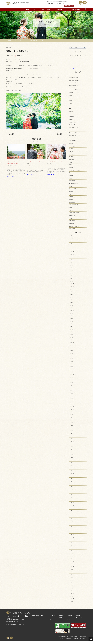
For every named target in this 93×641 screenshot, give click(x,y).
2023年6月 (71, 326)
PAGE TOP (91, 639)
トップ (14, 9)
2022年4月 (71, 363)
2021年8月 (71, 382)
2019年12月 (71, 436)
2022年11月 (71, 345)
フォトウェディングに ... (74, 74)
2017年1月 (71, 529)
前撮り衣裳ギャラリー (61, 9)
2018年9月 (71, 476)
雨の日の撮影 (72, 228)
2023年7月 (71, 323)
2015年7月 (71, 574)
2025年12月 (71, 249)
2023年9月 (71, 318)
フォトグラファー (73, 97)
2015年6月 (71, 577)
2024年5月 (71, 297)
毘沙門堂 (71, 196)
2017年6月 (71, 516)
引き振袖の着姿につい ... (74, 77)
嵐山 (70, 172)
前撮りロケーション (46, 9)
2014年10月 (71, 598)
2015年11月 (71, 564)
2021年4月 (71, 393)
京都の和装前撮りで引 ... (74, 85)
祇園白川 (71, 207)
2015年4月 (71, 582)
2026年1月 (71, 246)
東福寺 (70, 186)
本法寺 (70, 108)
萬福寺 (70, 218)
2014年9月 (71, 601)
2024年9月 (71, 289)
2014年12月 (71, 593)
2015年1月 (71, 590)
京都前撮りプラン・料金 (30, 9)
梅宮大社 (71, 191)
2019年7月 (71, 449)
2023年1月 (71, 339)
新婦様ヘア (71, 178)
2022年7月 (71, 355)
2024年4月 (71, 299)
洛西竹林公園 (72, 202)
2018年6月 (71, 484)
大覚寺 (70, 162)
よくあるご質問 (72, 122)
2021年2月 (71, 398)
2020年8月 (71, 414)
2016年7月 (71, 545)
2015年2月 (71, 588)
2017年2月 (71, 526)
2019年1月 (71, 465)
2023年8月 (71, 321)
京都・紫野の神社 (73, 135)
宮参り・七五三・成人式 (74, 170)
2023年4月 (71, 331)
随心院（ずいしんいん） (74, 226)
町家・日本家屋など (73, 204)
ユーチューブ (72, 124)
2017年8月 (71, 510)
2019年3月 (71, 460)
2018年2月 (71, 494)
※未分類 (71, 111)
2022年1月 (71, 371)
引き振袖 (71, 92)
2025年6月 (71, 265)
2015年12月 (71, 561)
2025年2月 (71, 275)
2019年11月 (71, 438)
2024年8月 (71, 291)
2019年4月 (71, 457)
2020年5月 (71, 422)
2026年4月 (71, 238)
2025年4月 (71, 270)
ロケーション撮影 (73, 132)
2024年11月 (71, 283)
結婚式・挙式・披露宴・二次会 (76, 212)
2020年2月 (71, 430)
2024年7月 (71, 294)
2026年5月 (71, 235)
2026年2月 (71, 243)
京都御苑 (71, 143)
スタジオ (71, 119)
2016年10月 (71, 537)
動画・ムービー (72, 151)
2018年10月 (71, 473)
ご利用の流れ (69, 615)
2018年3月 (71, 492)
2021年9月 (71, 379)
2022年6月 (71, 358)
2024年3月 (71, 302)
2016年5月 (71, 550)
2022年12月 (71, 342)
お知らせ (71, 114)
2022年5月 (71, 361)
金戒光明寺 (71, 106)
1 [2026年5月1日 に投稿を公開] (80, 57)
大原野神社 (71, 159)
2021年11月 (71, 377)
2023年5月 (71, 329)
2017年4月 (71, 521)
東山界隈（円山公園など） (75, 183)
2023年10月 (71, 315)
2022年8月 (71, 353)
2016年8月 (71, 542)
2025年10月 (71, 254)
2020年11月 (71, 406)
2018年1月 (71, 497)
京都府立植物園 (72, 140)
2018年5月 (71, 486)
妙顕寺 (70, 164)
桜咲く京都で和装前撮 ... (74, 80)
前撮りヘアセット (35, 615)
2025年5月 (71, 267)
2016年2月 (71, 558)
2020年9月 (71, 412)
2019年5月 (71, 454)
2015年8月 (71, 572)
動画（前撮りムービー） (74, 154)
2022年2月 (71, 369)
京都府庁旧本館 (72, 138)
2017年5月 (71, 518)
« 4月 (73, 68)
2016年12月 (71, 532)
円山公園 (71, 148)
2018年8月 (71, 478)
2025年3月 (71, 273)
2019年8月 (71, 446)
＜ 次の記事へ (11, 134)
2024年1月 (71, 307)
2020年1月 (71, 433)
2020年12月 (71, 403)
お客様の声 (71, 116)
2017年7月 (71, 513)
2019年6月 (71, 452)
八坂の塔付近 (72, 146)
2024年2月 (71, 305)
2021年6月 (71, 388)
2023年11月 (71, 313)
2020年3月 (71, 427)
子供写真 (71, 167)
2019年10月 (71, 441)
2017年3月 (71, 524)
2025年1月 (71, 278)
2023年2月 (71, 337)
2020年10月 (71, 409)
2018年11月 (71, 470)
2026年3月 (71, 241)
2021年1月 (71, 401)
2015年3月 (71, 585)
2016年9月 (71, 540)
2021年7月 (71, 385)
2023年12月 (71, 310)
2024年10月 (71, 286)
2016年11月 (71, 534)
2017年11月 (71, 502)
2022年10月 (71, 347)
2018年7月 (71, 481)
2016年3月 (71, 556)
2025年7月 (71, 262)
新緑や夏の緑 (72, 180)
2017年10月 (71, 505)
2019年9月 (71, 444)
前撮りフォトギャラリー (77, 9)
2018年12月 (71, 468)
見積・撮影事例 (72, 220)
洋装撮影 (71, 199)
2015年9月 (71, 569)
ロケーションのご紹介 (74, 127)
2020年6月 (71, 420)
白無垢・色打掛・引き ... (74, 82)
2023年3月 (71, 334)
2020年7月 (71, 417)
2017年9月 (71, 508)
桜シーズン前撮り (73, 188)
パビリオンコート (73, 130)
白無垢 (70, 100)
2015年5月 (71, 580)
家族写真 (42, 615)
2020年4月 (71, 425)
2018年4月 (71, 489)
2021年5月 (71, 390)
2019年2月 (71, 462)
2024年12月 (71, 281)
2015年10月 (71, 566)
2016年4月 (71, 553)
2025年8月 (71, 259)
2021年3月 (71, 395)
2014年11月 (71, 596)
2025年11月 (71, 251)
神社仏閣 (71, 210)
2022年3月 (71, 366)
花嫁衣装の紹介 (72, 215)
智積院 (70, 95)
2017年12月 (71, 500)
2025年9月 (71, 257)
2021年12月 (71, 374)
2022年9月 (71, 350)
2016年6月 (71, 548)
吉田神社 (71, 156)
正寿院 (70, 194)
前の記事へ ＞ (62, 134)
